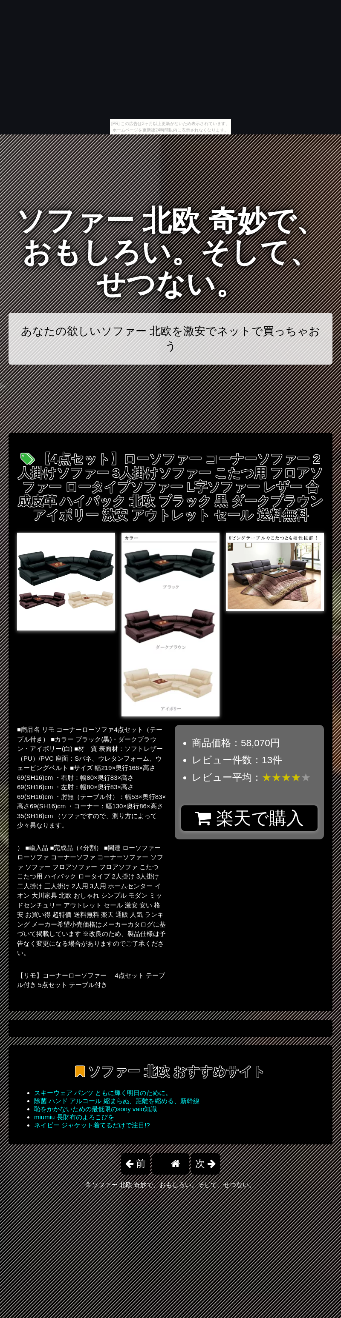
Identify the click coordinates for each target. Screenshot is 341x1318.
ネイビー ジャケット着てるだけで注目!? (92, 1125)
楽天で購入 (249, 818)
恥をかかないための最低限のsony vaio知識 (95, 1109)
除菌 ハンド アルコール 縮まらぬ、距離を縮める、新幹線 (116, 1100)
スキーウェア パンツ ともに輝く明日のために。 (103, 1092)
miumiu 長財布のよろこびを (74, 1117)
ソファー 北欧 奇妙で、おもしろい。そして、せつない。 (170, 252)
